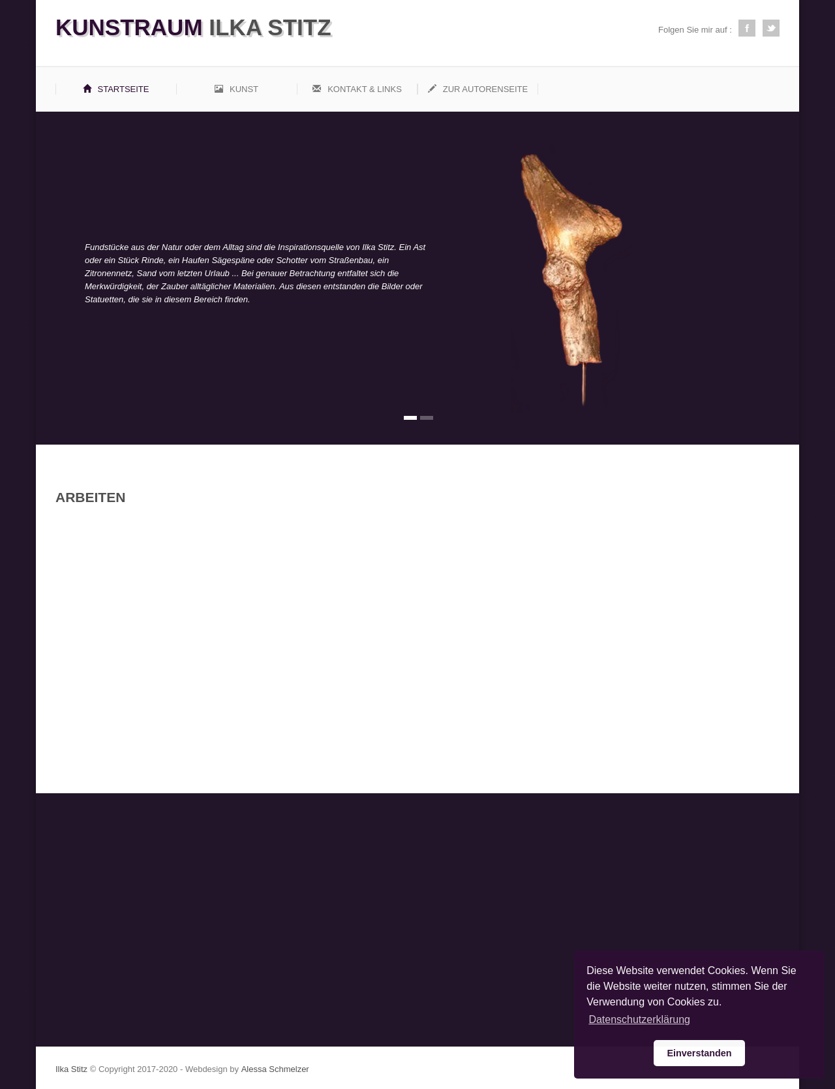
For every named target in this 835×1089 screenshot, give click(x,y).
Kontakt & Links (357, 89)
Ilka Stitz (193, 27)
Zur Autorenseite (478, 89)
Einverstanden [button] (699, 1053)
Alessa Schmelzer (275, 1069)
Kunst (236, 89)
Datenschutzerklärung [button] (639, 1019)
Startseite (116, 89)
